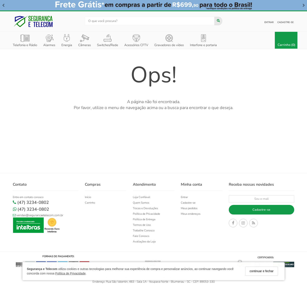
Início (88, 197)
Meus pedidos (189, 208)
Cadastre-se (285, 22)
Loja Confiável (141, 197)
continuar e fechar (262, 271)
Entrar (269, 22)
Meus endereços (190, 214)
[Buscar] (218, 21)
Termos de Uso (142, 225)
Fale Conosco (141, 236)
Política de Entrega (144, 219)
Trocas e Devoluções (145, 208)
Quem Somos (141, 203)
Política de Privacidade (70, 273)
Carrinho (90, 203)
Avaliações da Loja (144, 242)
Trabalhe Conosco (144, 230)
